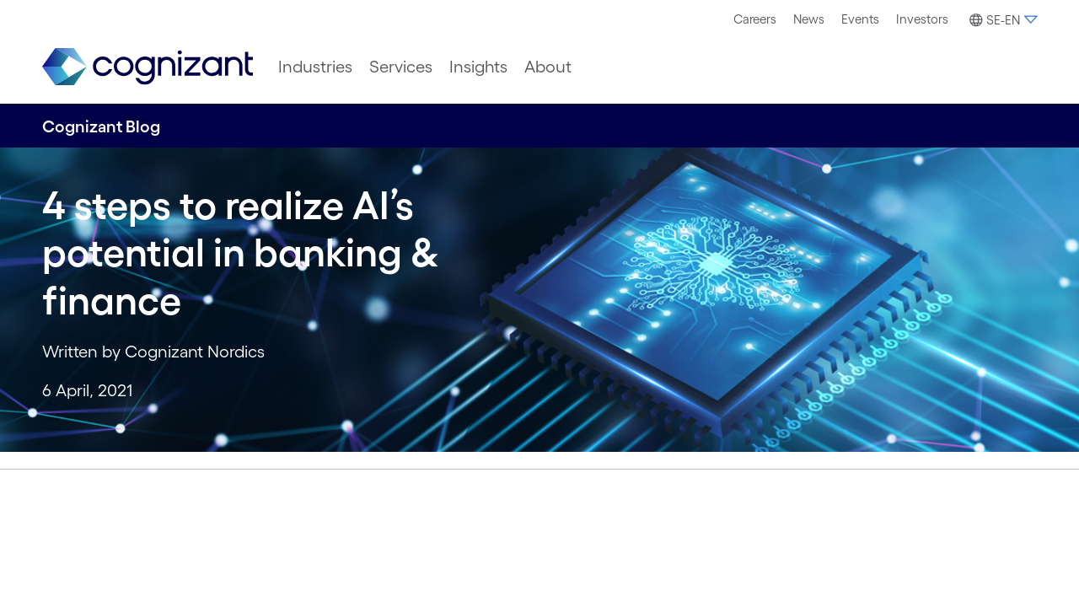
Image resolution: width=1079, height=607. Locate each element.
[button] (1001, 20)
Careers (754, 19)
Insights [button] (478, 66)
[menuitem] (755, 19)
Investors (922, 19)
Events (860, 19)
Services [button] (400, 66)
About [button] (548, 66)
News (808, 19)
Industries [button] (315, 66)
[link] (147, 67)
